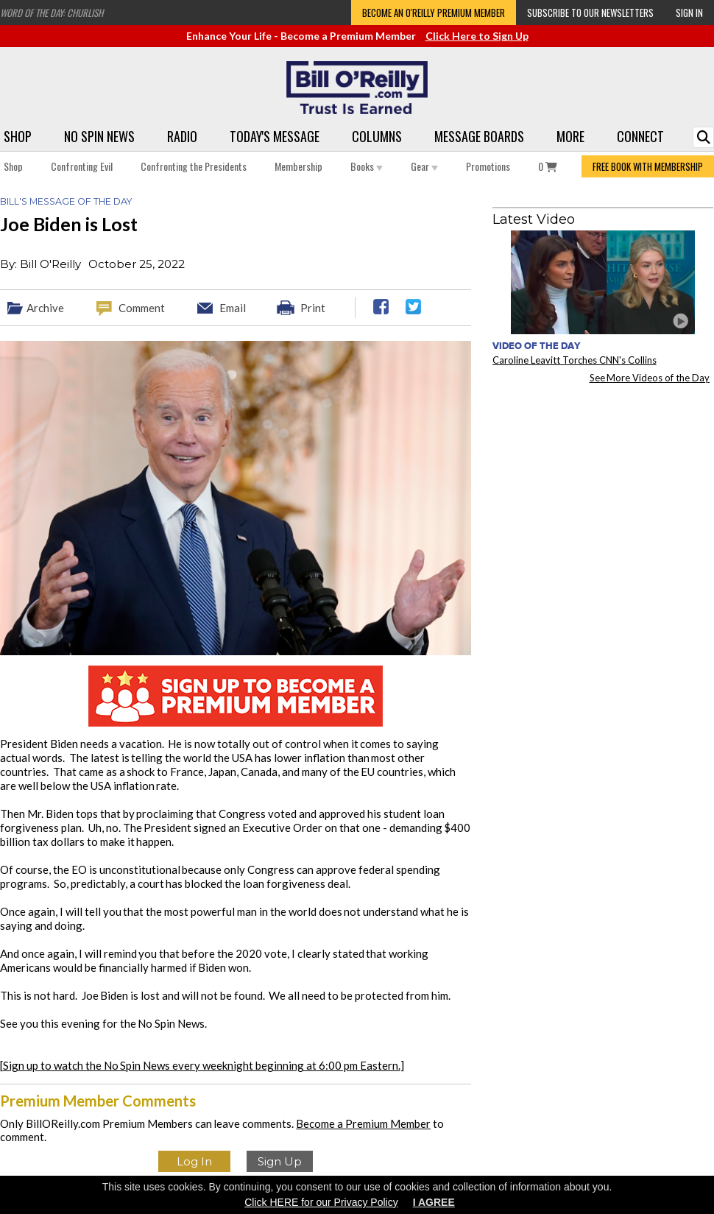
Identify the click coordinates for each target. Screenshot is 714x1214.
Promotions (488, 166)
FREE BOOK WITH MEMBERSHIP (648, 166)
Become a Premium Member (363, 1123)
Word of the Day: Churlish (51, 12)
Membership (298, 166)
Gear (424, 166)
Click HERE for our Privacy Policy (321, 1202)
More (570, 136)
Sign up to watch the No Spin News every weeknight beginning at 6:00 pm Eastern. (201, 1065)
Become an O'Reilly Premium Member (433, 12)
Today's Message (274, 136)
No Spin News (99, 136)
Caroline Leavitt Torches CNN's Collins (574, 360)
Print (312, 307)
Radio (182, 136)
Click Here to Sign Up (477, 35)
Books (366, 166)
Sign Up (280, 1161)
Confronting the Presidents (194, 166)
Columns (377, 136)
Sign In (689, 12)
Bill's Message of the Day (66, 201)
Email (232, 307)
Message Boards (479, 136)
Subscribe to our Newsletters (590, 12)
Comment (142, 307)
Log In (194, 1161)
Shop (18, 136)
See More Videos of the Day (650, 378)
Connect (640, 136)
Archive (45, 307)
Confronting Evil (82, 166)
